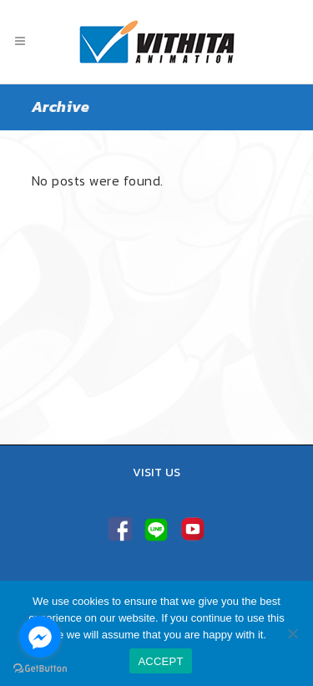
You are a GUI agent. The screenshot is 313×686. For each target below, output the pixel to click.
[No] (292, 633)
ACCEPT (160, 661)
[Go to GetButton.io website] (40, 668)
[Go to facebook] (40, 637)
